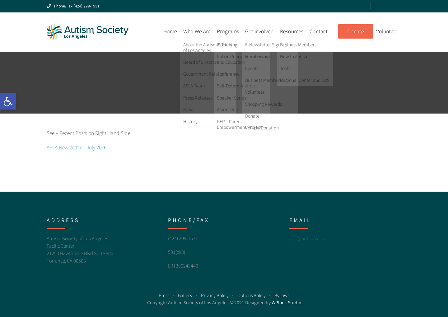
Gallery (185, 295)
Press (164, 295)
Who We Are (197, 31)
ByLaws (281, 295)
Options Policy (251, 295)
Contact (319, 31)
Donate (355, 31)
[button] (8, 101)
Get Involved (259, 31)
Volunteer (387, 31)
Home (170, 31)
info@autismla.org (308, 238)
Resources (291, 31)
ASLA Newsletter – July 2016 (76, 147)
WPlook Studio (286, 302)
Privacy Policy (215, 295)
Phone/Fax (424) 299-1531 (73, 6)
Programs (228, 31)
